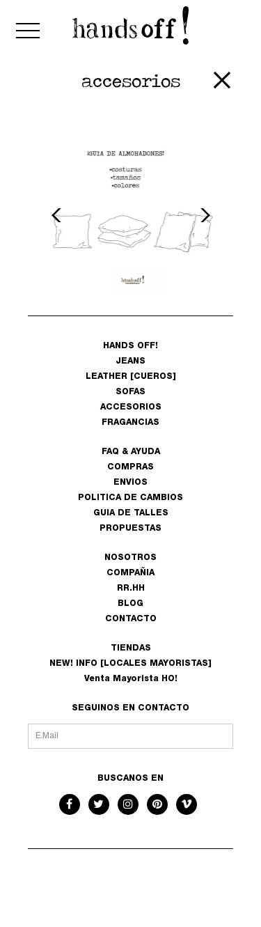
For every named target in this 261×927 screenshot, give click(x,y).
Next (203, 215)
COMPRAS (130, 467)
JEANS (130, 361)
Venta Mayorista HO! (130, 679)
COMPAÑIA (130, 573)
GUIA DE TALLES (130, 513)
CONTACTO (131, 619)
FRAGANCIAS (130, 423)
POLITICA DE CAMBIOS (130, 498)
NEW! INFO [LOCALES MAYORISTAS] (130, 664)
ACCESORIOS (130, 407)
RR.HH (131, 588)
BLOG (130, 604)
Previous (58, 215)
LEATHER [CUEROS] (131, 377)
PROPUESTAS (130, 528)
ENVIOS (130, 482)
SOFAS (130, 392)
